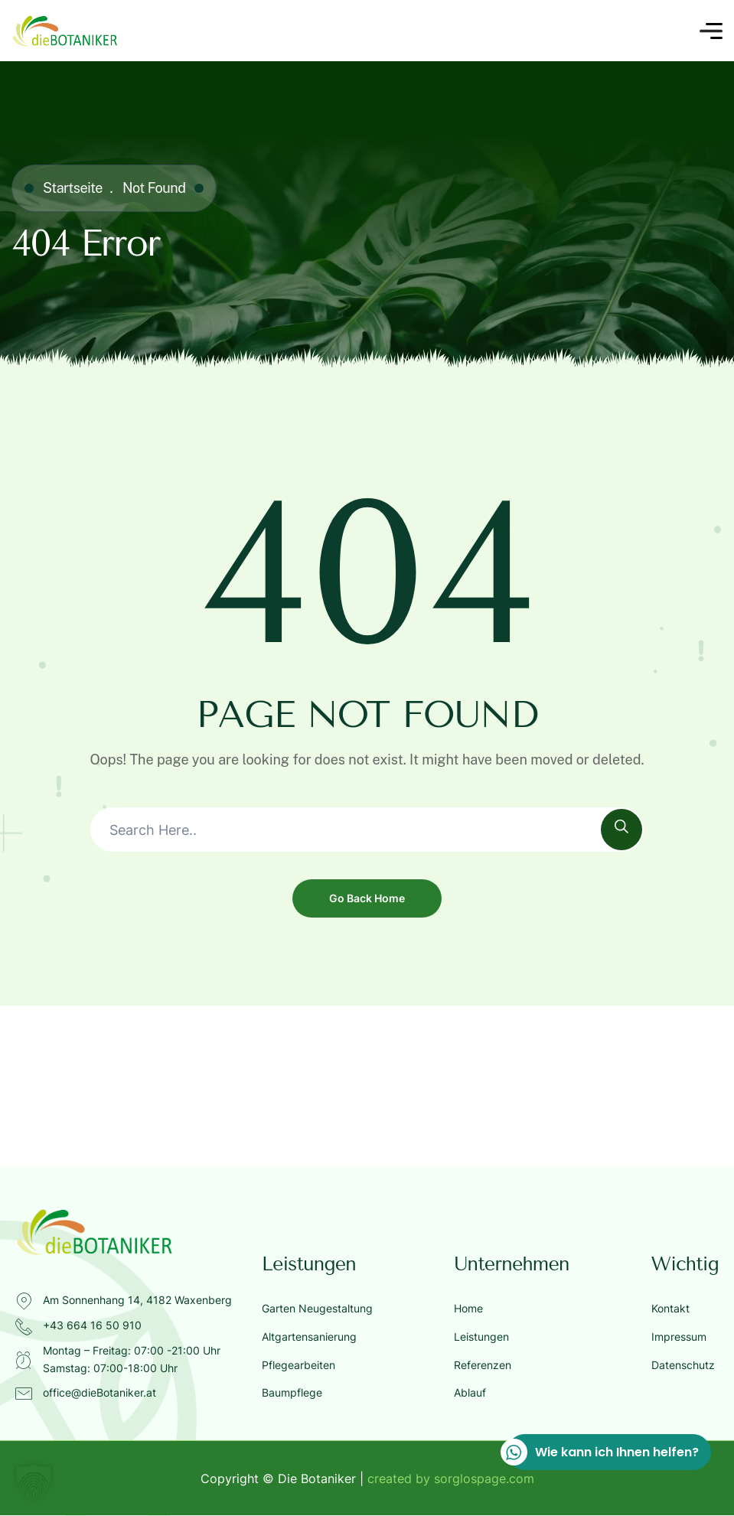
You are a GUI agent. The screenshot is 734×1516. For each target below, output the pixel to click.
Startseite (73, 188)
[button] (33, 1482)
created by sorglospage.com (450, 1478)
